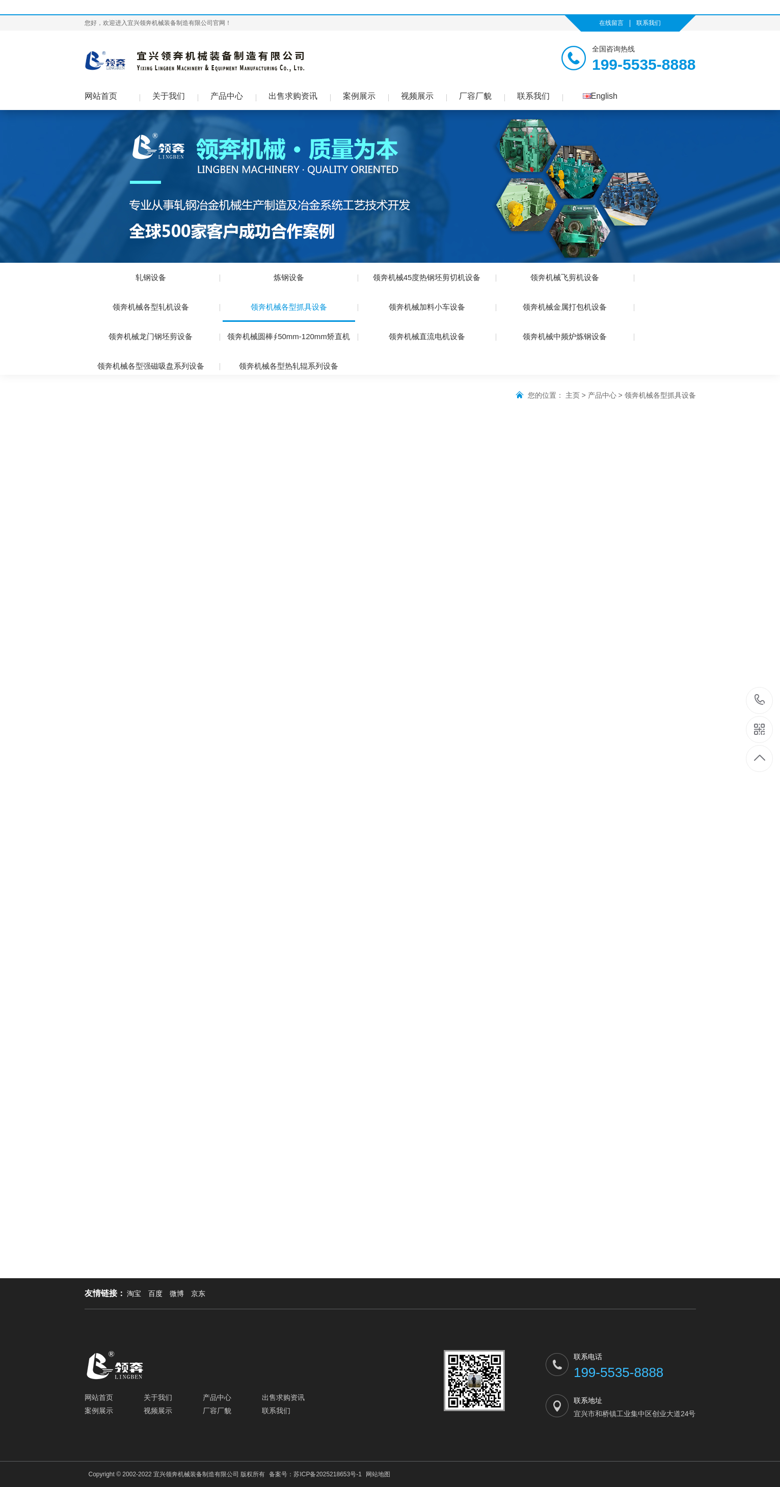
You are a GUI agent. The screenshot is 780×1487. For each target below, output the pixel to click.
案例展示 (359, 96)
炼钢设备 (289, 277)
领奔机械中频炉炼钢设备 (565, 336)
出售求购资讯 (292, 96)
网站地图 (378, 1474)
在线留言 (611, 22)
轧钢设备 (151, 277)
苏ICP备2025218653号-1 (327, 1474)
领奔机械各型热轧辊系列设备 (288, 366)
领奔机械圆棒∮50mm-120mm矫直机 (288, 336)
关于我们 (168, 96)
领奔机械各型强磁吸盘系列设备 (150, 366)
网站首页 (101, 96)
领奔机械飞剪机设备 (564, 277)
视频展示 (417, 96)
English (600, 96)
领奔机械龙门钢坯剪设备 (151, 336)
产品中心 (226, 96)
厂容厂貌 (475, 96)
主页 (573, 395)
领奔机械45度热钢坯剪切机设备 (427, 277)
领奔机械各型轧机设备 (151, 306)
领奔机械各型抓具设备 (289, 312)
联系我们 (648, 22)
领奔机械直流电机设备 (427, 336)
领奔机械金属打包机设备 (565, 306)
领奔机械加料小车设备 (427, 306)
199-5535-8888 (759, 700)
